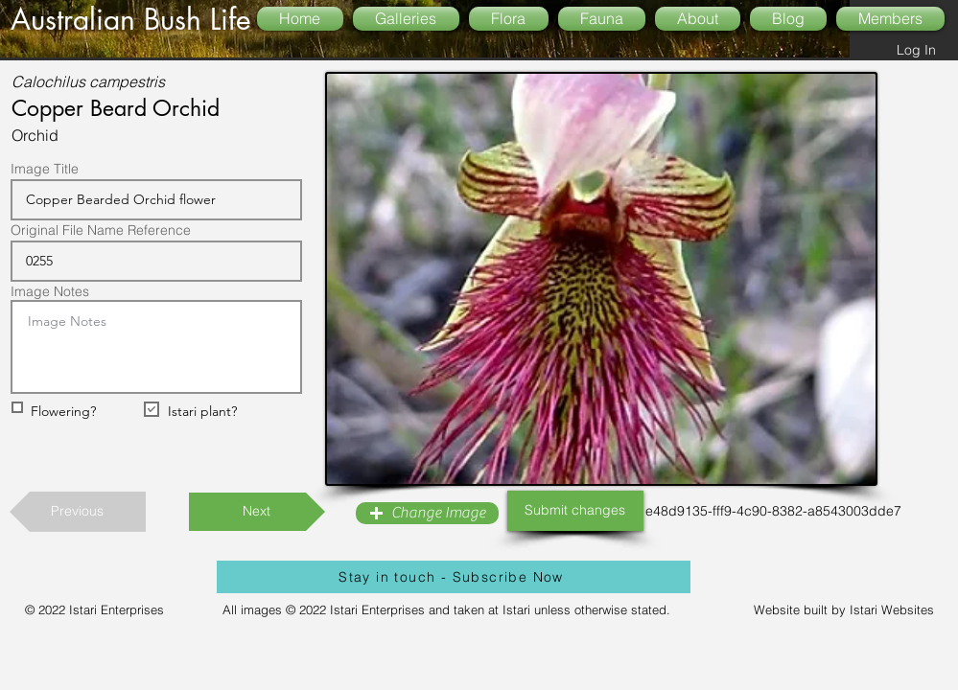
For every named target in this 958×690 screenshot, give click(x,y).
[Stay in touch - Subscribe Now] (453, 577)
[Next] (257, 512)
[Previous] (78, 512)
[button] (427, 513)
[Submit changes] (575, 511)
